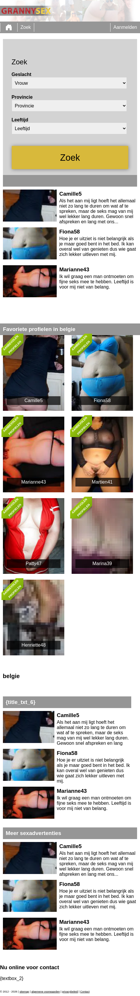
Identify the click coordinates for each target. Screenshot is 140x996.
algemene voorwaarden (45, 991)
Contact (84, 991)
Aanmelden (125, 27)
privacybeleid (70, 991)
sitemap (24, 991)
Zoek (25, 27)
